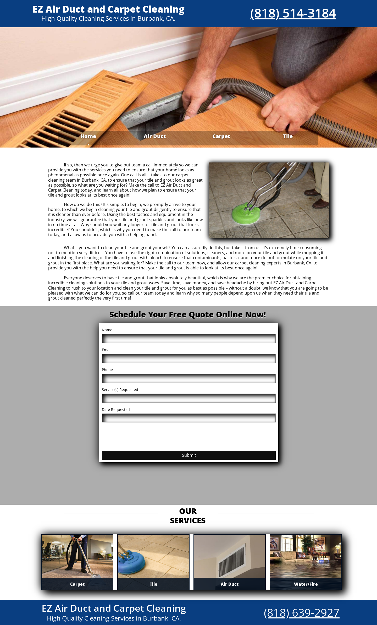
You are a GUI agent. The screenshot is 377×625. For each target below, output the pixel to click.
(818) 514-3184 (293, 12)
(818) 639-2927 (302, 612)
